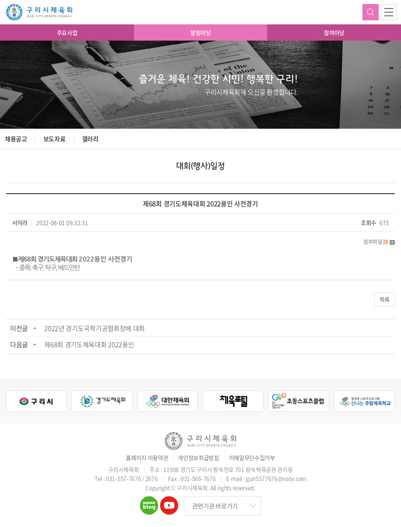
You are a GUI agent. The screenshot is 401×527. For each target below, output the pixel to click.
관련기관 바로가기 (215, 505)
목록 (384, 299)
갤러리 (90, 138)
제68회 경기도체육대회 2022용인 (89, 344)
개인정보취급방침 (198, 458)
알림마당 (200, 32)
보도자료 (54, 138)
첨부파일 (379, 241)
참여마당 (334, 32)
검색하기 (370, 12)
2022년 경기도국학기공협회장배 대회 (94, 328)
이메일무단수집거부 (252, 458)
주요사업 (67, 32)
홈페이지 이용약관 (147, 458)
